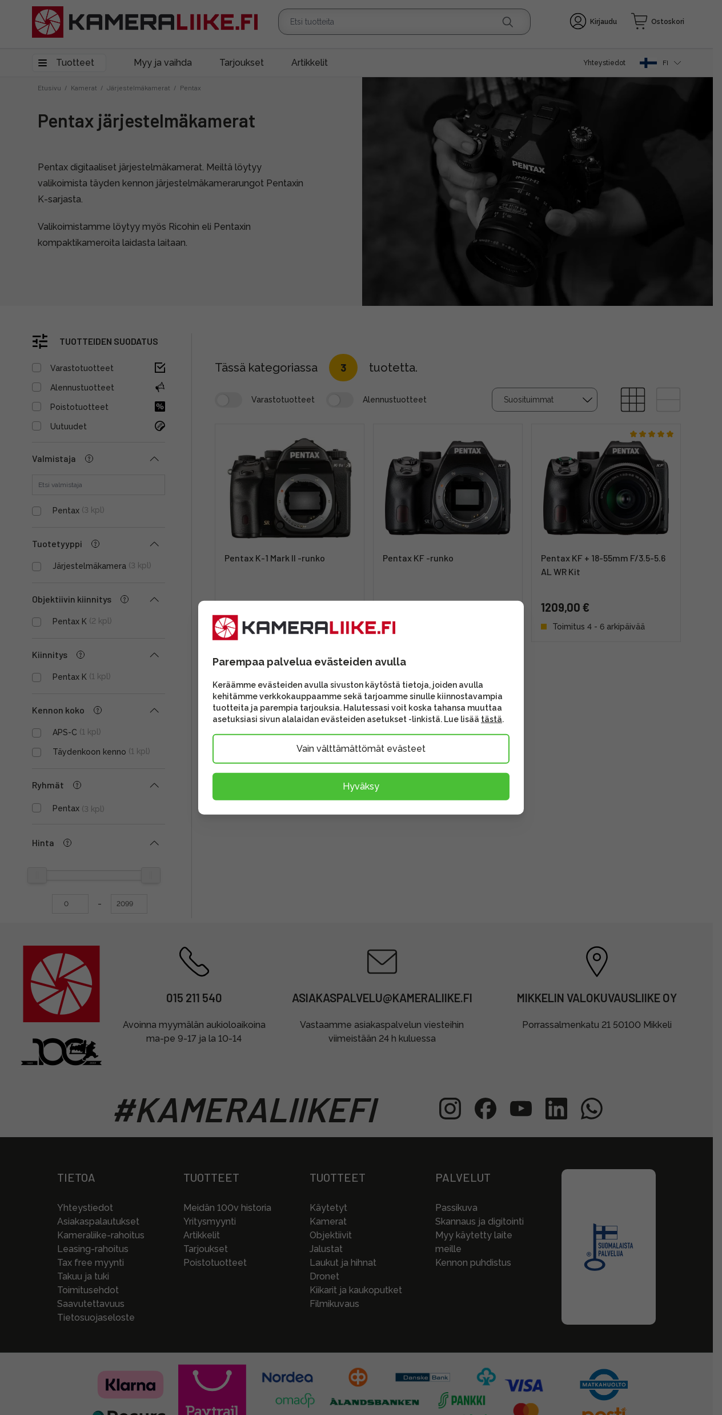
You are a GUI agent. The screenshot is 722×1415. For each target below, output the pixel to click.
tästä (491, 719)
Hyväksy (361, 786)
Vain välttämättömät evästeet (361, 748)
